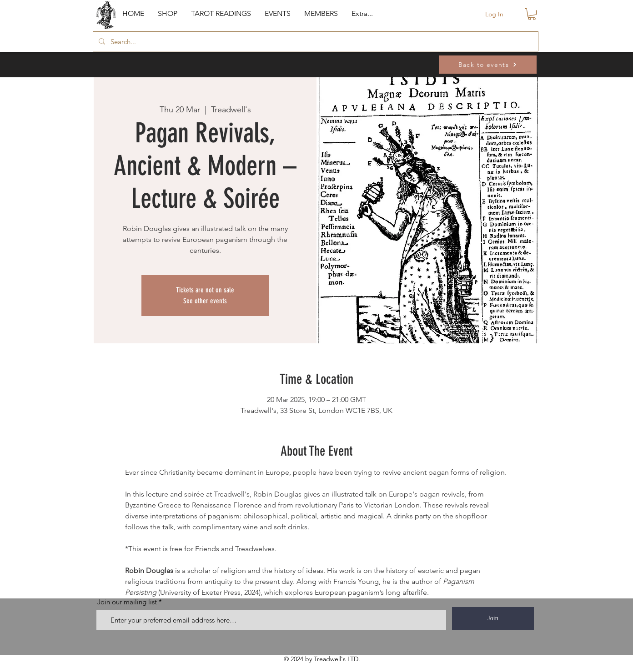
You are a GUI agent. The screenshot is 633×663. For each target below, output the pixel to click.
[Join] (493, 618)
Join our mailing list (127, 601)
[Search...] (315, 41)
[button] (167, 13)
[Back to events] (488, 64)
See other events (205, 300)
